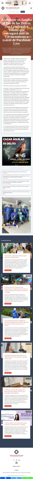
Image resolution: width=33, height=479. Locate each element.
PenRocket (22, 475)
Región (6, 173)
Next (29, 151)
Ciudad (4, 173)
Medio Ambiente (5, 183)
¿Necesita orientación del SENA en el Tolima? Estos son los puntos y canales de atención (15, 356)
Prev (3, 151)
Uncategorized (5, 178)
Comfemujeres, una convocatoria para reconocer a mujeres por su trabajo (15, 423)
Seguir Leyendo (7, 270)
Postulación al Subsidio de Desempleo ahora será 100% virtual (15, 256)
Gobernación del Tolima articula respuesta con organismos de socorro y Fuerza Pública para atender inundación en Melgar (16, 289)
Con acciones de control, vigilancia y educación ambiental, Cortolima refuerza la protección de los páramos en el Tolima (16, 323)
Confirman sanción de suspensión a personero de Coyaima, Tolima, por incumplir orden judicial (14, 391)
